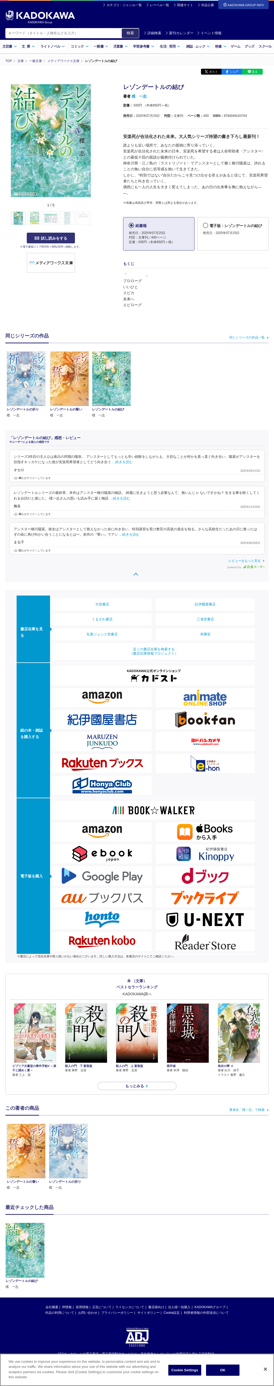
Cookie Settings (184, 1376)
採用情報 (82, 1252)
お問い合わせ (87, 1258)
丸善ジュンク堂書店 (102, 634)
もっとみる (134, 1086)
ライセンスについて (129, 1252)
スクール (265, 46)
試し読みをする (51, 238)
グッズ (249, 46)
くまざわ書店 (102, 619)
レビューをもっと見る (245, 561)
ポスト (213, 71)
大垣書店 (102, 604)
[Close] (265, 1375)
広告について (102, 1252)
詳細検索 (152, 33)
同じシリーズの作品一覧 (247, 337)
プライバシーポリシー (117, 1258)
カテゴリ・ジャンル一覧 (124, 5)
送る (255, 71)
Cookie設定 (171, 1258)
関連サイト (185, 5)
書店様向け (156, 1252)
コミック (80, 46)
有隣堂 (205, 634)
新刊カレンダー (179, 33)
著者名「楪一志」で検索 (247, 1110)
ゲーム (236, 46)
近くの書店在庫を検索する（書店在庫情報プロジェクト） (154, 651)
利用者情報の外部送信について (206, 1258)
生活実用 (170, 46)
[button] (94, 218)
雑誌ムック (198, 46)
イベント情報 (209, 33)
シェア (234, 71)
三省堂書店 (205, 619)
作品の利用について (59, 1258)
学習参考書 (143, 46)
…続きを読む (122, 462)
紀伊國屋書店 (205, 604)
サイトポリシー (148, 1258)
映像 (221, 46)
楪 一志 (139, 96)
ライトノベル (52, 46)
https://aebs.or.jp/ (118, 1308)
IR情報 (67, 1252)
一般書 (101, 46)
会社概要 (51, 1252)
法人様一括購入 (179, 1252)
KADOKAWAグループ (210, 1252)
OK (223, 1376)
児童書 (120, 46)
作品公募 (207, 5)
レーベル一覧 (159, 5)
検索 (130, 33)
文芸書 (9, 46)
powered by (246, 567)
